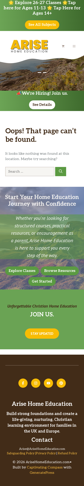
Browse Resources (59, 271)
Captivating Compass (45, 467)
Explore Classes (22, 271)
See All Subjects (42, 25)
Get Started (42, 281)
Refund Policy (67, 453)
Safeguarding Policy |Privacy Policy (31, 453)
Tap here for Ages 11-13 (40, 5)
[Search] (60, 171)
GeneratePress (42, 473)
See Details (42, 105)
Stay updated (42, 333)
